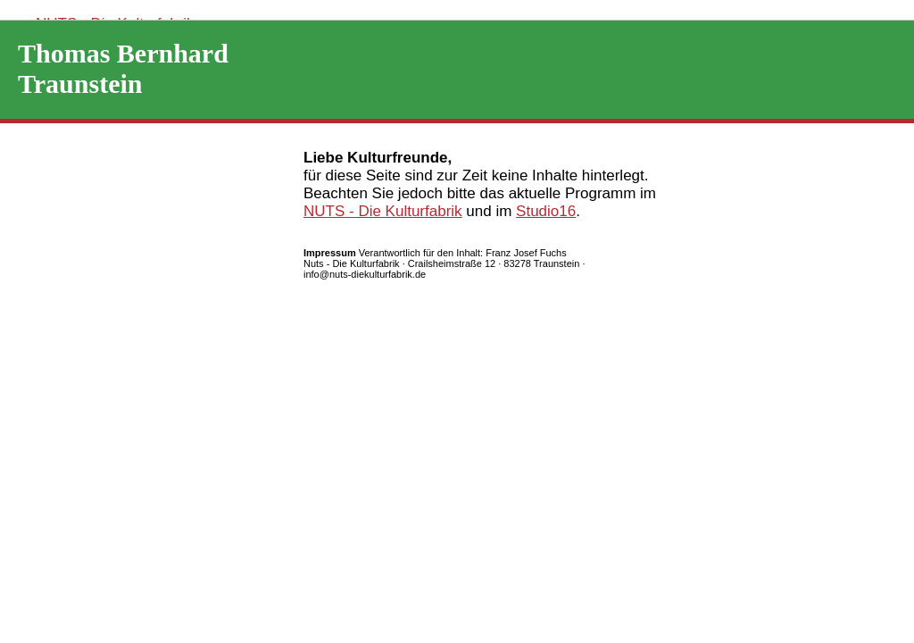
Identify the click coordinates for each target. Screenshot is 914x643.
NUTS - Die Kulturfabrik (382, 211)
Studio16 (546, 211)
